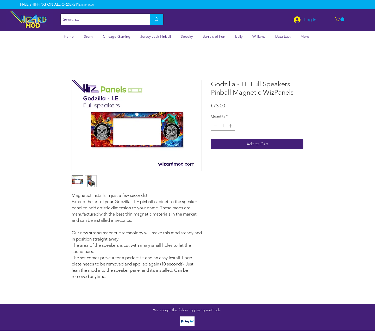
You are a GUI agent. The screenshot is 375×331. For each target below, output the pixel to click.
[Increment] (231, 125)
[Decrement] (215, 125)
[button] (339, 19)
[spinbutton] (223, 125)
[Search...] (101, 19)
